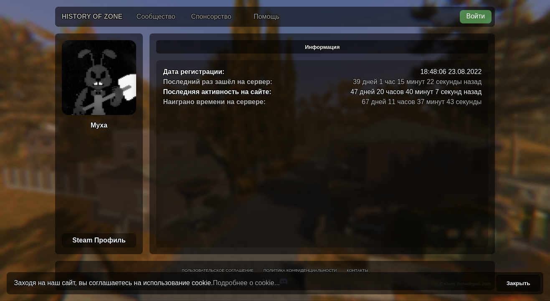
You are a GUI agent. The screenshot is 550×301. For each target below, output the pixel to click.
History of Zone (92, 16)
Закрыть (518, 283)
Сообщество (156, 16)
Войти (475, 16)
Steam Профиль (98, 240)
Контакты (357, 270)
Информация (322, 47)
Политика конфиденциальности (300, 270)
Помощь (266, 16)
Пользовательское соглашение (217, 270)
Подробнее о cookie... (246, 282)
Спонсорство (211, 16)
